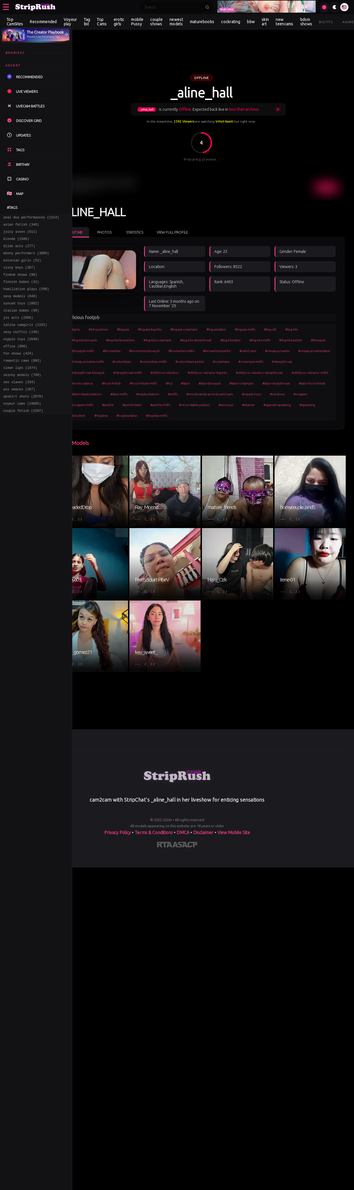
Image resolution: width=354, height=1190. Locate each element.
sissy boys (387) (19, 274)
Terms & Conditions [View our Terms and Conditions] (154, 827)
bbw (251, 22)
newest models (176, 21)
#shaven (189, 415)
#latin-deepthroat (169, 393)
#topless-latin (320, 415)
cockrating (230, 22)
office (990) (15, 361)
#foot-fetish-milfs (264, 382)
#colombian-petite (284, 361)
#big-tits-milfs (280, 339)
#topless (295, 415)
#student (272, 415)
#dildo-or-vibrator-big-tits (290, 372)
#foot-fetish (232, 382)
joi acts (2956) (18, 330)
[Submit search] (207, 7)
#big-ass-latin (236, 328)
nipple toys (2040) (21, 353)
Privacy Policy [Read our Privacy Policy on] (117, 827)
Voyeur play (70, 21)
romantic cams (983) (22, 377)
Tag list (87, 21)
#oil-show (200, 404)
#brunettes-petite (261, 350)
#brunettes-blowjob (188, 350)
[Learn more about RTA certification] (164, 840)
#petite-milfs (101, 415)
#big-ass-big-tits (170, 328)
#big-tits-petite (311, 339)
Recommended (43, 22)
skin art (265, 21)
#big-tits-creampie (178, 339)
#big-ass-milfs (265, 328)
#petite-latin (300, 404)
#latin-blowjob (103, 393)
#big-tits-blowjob (105, 339)
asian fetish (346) (21, 226)
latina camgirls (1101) (25, 338)
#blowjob (99, 350)
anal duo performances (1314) (31, 218)
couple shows (156, 21)
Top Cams (102, 21)
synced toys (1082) (21, 314)
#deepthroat (135, 372)
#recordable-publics (135, 415)
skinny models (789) (22, 393)
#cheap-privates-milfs (181, 361)
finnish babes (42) (21, 290)
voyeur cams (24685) (22, 425)
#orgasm (224, 404)
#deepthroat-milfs (210, 372)
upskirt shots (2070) (23, 417)
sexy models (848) (20, 306)
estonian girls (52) (22, 266)
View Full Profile (192, 221)
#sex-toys (167, 415)
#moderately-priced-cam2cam (133, 404)
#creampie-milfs (104, 372)
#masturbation (303, 393)
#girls (96, 328)
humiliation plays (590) (26, 298)
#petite (276, 404)
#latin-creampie (135, 393)
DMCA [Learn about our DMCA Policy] (183, 827)
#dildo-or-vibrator (248, 372)
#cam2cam (291, 350)
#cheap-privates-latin (140, 361)
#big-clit (290, 328)
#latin (306, 382)
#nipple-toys (175, 404)
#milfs (96, 404)
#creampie (315, 361)
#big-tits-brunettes (140, 339)
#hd (290, 382)
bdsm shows (306, 21)
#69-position (119, 328)
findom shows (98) (20, 282)
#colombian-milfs (247, 361)
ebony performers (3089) (26, 258)
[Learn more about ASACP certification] (184, 840)
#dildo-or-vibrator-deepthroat (115, 382)
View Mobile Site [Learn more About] (233, 827)
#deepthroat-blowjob (171, 372)
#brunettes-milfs (225, 350)
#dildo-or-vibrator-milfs (165, 382)
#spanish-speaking (218, 415)
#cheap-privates (104, 361)
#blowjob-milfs (126, 350)
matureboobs (202, 22)
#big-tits (312, 328)
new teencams (284, 21)
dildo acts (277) (19, 250)
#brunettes (155, 350)
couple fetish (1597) (23, 433)
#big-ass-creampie (204, 328)
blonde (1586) (16, 242)
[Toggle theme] (334, 7)
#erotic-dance (203, 382)
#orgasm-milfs (251, 404)
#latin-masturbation (242, 393)
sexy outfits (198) (21, 346)
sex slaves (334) (19, 401)
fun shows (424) (18, 369)
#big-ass (143, 328)
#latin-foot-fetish (205, 393)
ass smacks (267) (19, 409)
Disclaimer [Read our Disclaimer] (203, 827)
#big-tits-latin (251, 339)
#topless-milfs (102, 426)
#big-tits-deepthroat (216, 339)
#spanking (248, 415)
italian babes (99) (21, 322)
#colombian (216, 361)
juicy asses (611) (20, 234)
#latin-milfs (274, 393)
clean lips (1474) (20, 385)
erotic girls (119, 21)
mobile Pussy (137, 21)
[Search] (173, 7)
